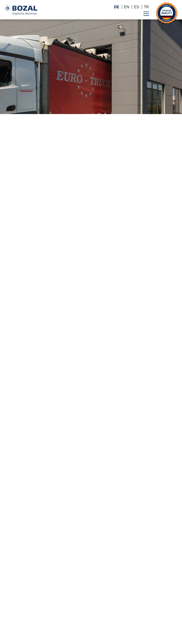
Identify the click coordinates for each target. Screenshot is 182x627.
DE (116, 7)
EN (126, 7)
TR (146, 7)
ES (136, 7)
